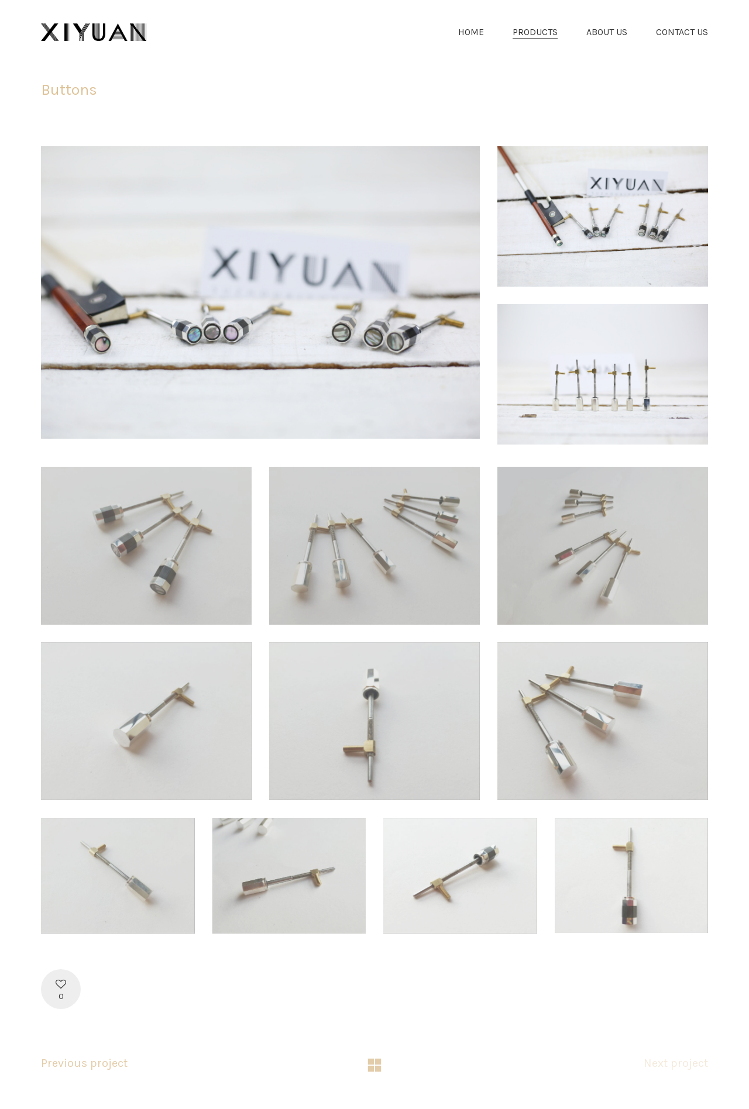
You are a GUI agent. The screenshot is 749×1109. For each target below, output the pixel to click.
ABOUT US (606, 31)
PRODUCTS (535, 31)
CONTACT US (682, 31)
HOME (471, 31)
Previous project (84, 1063)
